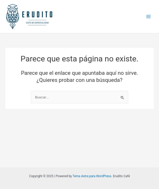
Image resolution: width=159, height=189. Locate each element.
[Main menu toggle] (148, 16)
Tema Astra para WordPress (92, 176)
